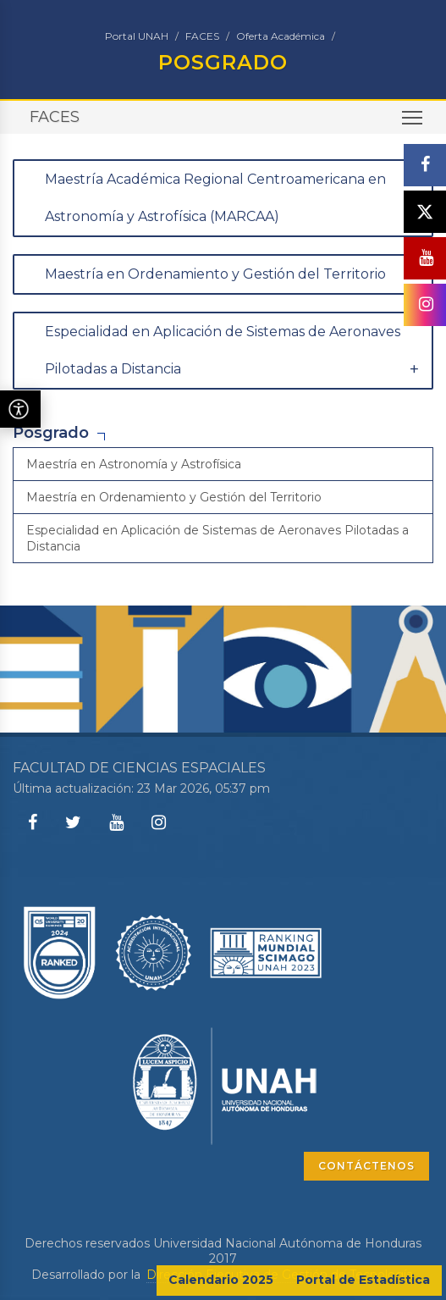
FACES (202, 36)
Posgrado (51, 432)
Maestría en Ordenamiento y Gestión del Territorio (174, 497)
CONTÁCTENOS (366, 1165)
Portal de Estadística (363, 1279)
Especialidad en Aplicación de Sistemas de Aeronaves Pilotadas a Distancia (217, 538)
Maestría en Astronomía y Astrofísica (133, 464)
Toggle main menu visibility (413, 123)
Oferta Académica (280, 36)
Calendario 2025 (220, 1279)
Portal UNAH (136, 36)
